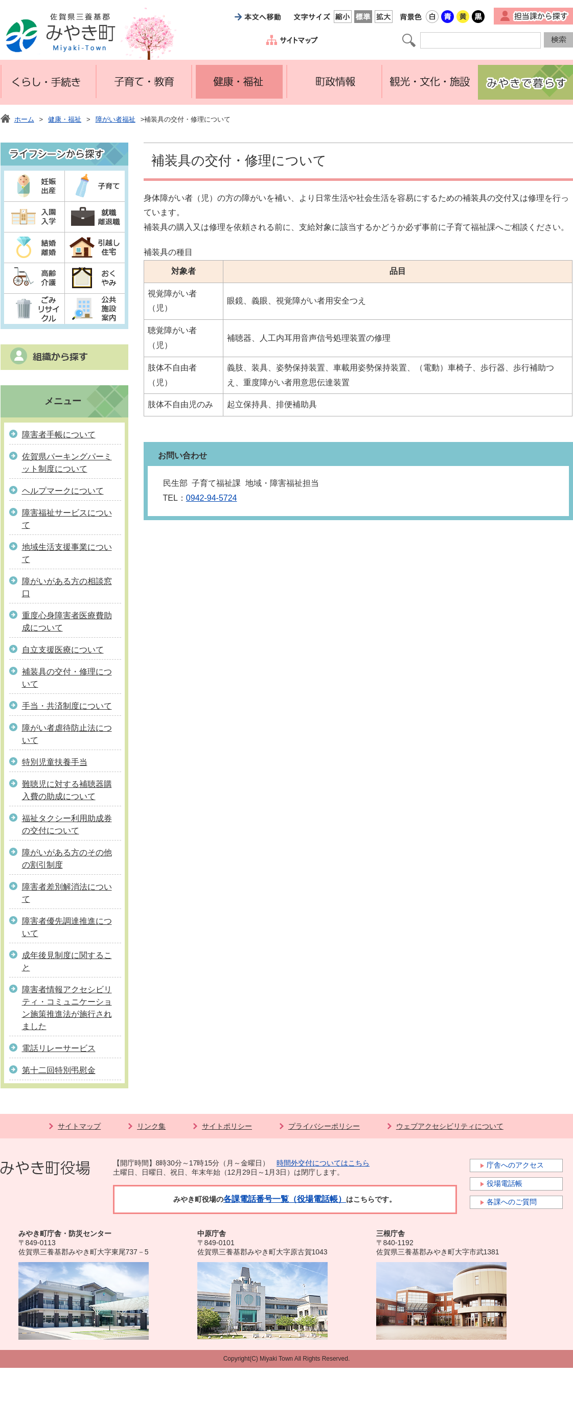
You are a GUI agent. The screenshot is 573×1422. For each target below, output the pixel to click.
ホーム (24, 119)
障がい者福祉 (115, 119)
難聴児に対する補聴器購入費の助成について (67, 790)
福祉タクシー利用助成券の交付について (67, 824)
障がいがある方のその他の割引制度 (67, 858)
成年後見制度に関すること (67, 961)
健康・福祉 (64, 119)
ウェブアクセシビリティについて (449, 1126)
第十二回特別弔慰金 (59, 1070)
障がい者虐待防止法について (67, 734)
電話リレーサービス (59, 1048)
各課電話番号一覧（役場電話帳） (284, 1199)
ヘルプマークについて (63, 490)
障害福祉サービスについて (67, 518)
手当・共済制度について (67, 706)
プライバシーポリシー (324, 1126)
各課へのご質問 (512, 1202)
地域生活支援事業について (67, 553)
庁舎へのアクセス (515, 1165)
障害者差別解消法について (67, 892)
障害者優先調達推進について (67, 927)
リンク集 (151, 1126)
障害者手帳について (59, 434)
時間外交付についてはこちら (323, 1163)
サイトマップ (79, 1126)
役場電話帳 (504, 1183)
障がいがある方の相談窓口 (67, 587)
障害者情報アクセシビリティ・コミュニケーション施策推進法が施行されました (67, 1008)
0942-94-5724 (211, 498)
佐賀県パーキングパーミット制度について (67, 462)
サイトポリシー (227, 1126)
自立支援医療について (63, 649)
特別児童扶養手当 (54, 762)
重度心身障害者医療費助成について (67, 621)
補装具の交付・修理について (67, 677)
